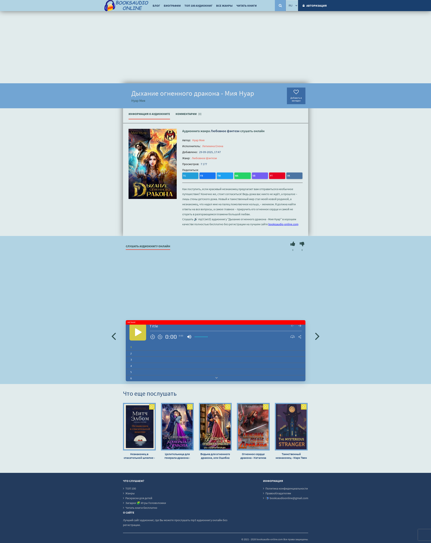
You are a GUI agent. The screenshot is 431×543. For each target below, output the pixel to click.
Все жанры (224, 5)
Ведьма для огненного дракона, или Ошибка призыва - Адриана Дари (215, 455)
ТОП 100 (130, 488)
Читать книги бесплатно (141, 507)
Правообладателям (278, 492)
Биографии (172, 5)
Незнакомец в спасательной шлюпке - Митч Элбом (139, 455)
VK (230, 175)
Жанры (130, 492)
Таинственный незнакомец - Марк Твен (291, 455)
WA (208, 175)
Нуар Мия (198, 140)
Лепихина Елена (212, 146)
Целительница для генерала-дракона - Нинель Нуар (177, 455)
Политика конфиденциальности (286, 488)
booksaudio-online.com (283, 223)
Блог (156, 5)
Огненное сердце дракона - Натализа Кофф (253, 455)
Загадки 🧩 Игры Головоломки (145, 502)
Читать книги (246, 5)
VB (216, 175)
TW (200, 175)
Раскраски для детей (138, 497)
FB (193, 175)
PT (223, 175)
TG (185, 175)
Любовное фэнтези (225, 131)
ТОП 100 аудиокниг (198, 5)
